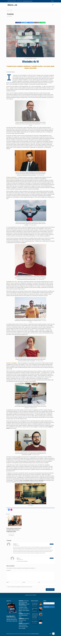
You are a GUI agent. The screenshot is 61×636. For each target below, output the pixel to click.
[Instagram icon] (52, 1)
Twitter (24, 22)
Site (39, 582)
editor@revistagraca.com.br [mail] (27, 1)
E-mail (23, 582)
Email (36, 22)
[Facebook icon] (51, 1)
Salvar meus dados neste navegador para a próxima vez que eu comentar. (20, 586)
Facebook (18, 22)
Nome (7, 582)
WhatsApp (42, 22)
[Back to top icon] (53, 633)
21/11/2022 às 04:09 (16, 545)
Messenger (30, 22)
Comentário (8, 570)
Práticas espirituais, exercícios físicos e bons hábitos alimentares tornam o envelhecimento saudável (13, 529)
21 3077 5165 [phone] (19, 1)
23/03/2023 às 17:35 (20, 559)
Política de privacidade (35, 633)
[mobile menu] (53, 5)
